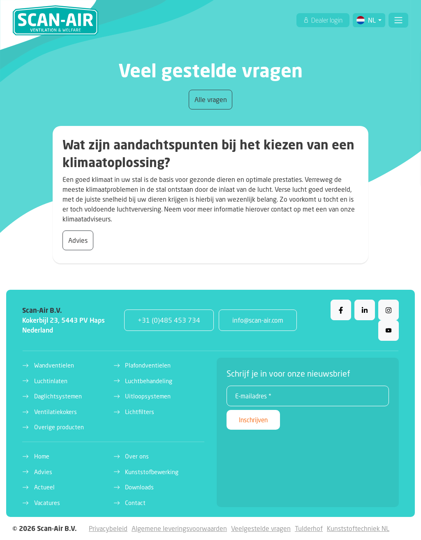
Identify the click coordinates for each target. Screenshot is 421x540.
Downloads (139, 487)
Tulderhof (309, 528)
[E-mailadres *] (308, 396)
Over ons (137, 456)
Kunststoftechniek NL (358, 528)
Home (41, 456)
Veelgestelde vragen (261, 528)
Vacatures (47, 502)
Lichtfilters (139, 411)
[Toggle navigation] (398, 20)
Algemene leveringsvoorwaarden (179, 528)
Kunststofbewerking (151, 471)
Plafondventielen (148, 365)
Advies (78, 240)
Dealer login (326, 20)
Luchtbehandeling (148, 380)
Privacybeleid (108, 528)
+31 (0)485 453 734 (169, 320)
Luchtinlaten (50, 380)
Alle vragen (210, 99)
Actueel (44, 487)
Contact (135, 502)
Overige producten (59, 427)
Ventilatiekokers (55, 411)
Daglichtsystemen (58, 396)
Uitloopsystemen (148, 396)
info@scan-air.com (257, 320)
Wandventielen (54, 365)
